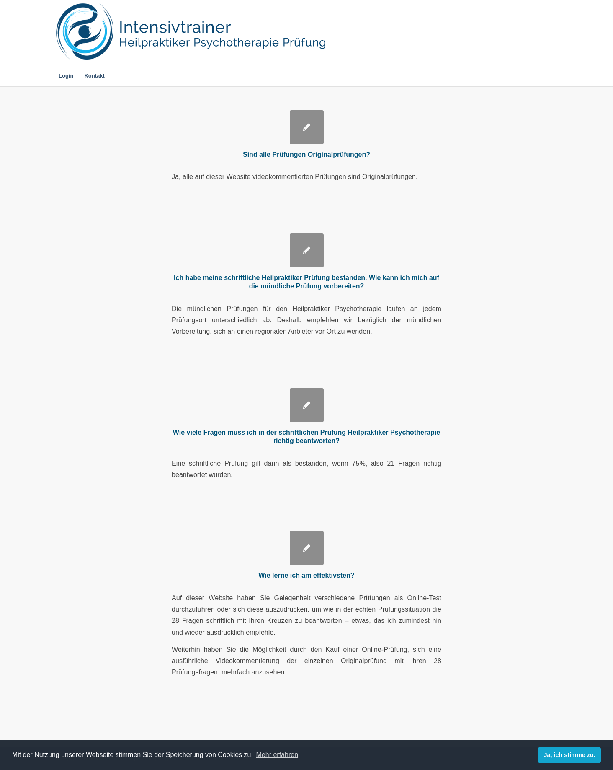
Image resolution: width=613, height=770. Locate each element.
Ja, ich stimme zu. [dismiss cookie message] (569, 755)
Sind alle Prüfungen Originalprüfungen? (306, 154)
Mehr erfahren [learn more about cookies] (277, 754)
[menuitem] (66, 75)
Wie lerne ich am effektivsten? (306, 575)
